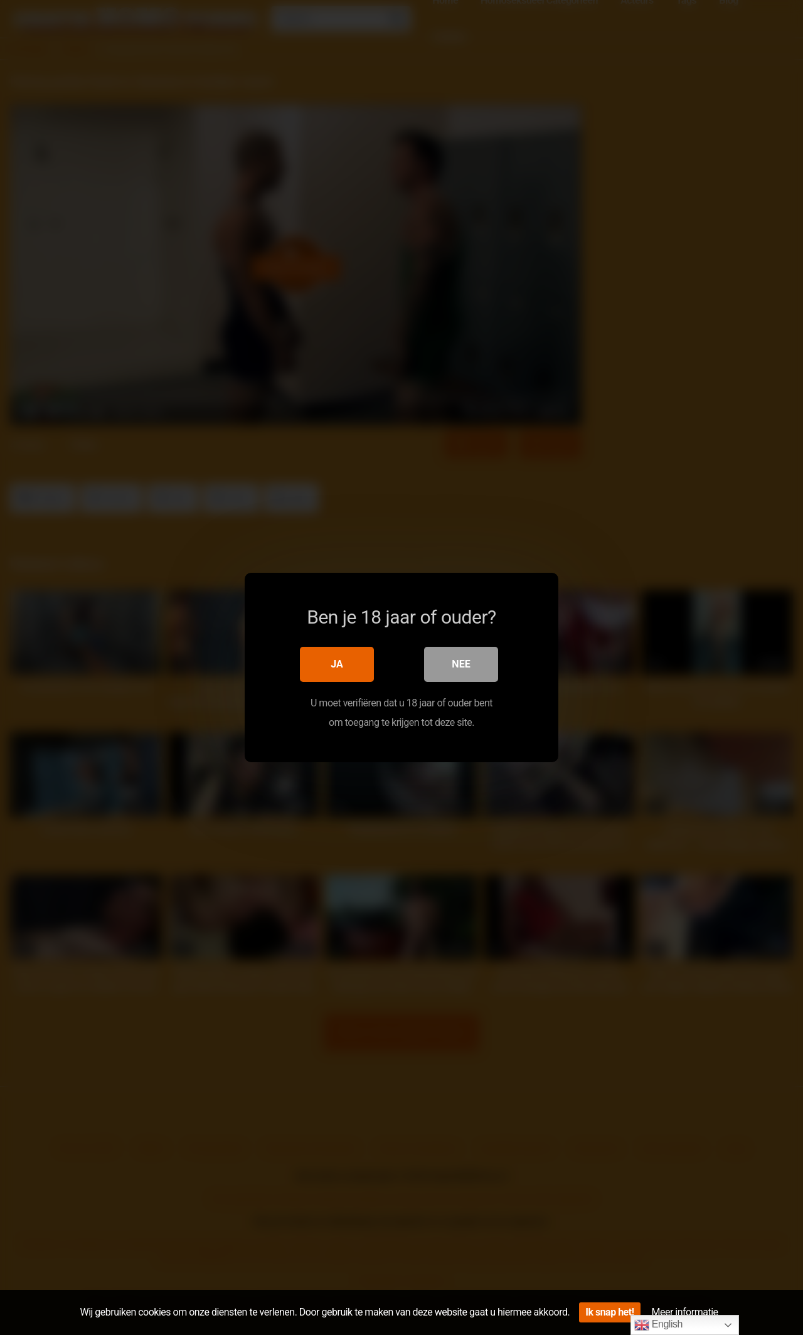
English (658, 1324)
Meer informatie (685, 1312)
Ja (337, 664)
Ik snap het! (609, 1312)
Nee (461, 664)
